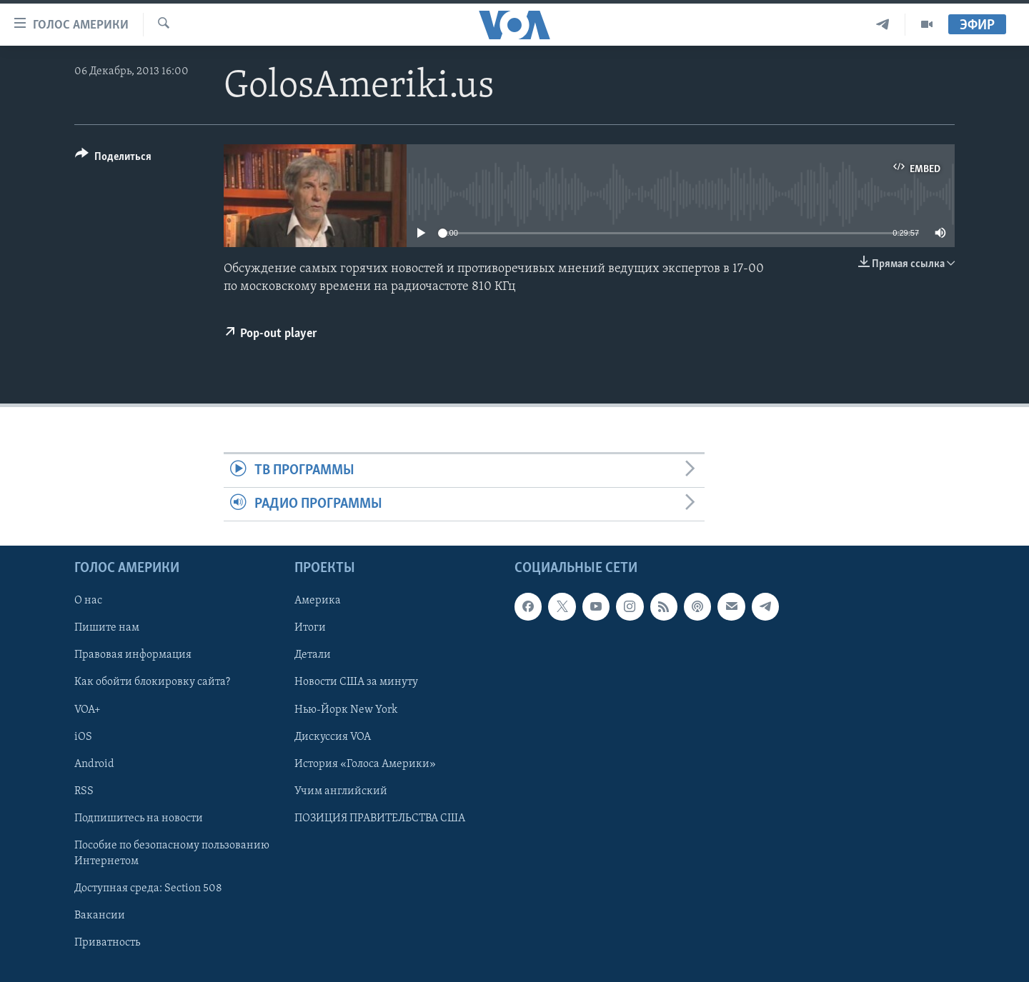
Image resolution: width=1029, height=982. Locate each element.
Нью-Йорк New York (345, 710)
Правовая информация (133, 655)
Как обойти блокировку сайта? (152, 682)
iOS (83, 737)
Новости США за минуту (356, 682)
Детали (312, 655)
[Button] (113, 159)
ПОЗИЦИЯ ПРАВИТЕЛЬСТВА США (379, 818)
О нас (88, 601)
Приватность (107, 942)
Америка (317, 601)
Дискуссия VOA (332, 737)
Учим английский (340, 791)
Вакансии (99, 915)
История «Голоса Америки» (365, 764)
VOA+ (87, 710)
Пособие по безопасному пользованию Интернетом (171, 853)
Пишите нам (106, 628)
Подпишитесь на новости (138, 818)
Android (94, 764)
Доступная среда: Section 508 (148, 888)
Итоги (310, 628)
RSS (84, 791)
